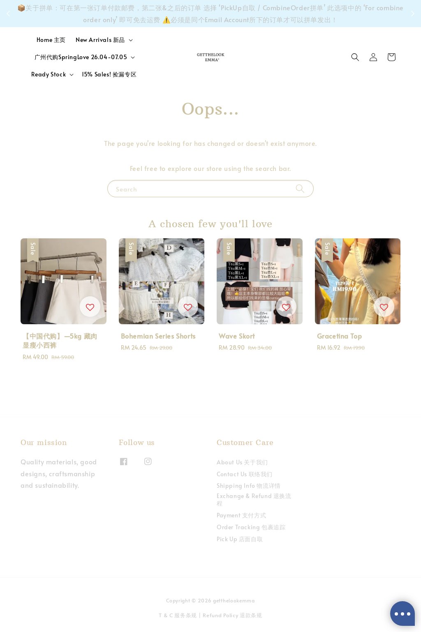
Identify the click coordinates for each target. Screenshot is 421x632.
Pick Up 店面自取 (240, 539)
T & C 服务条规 (178, 615)
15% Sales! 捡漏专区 (109, 74)
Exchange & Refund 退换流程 (254, 499)
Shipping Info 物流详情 (249, 485)
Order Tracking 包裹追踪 (251, 527)
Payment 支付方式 (241, 515)
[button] (355, 57)
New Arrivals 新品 (100, 40)
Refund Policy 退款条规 (232, 615)
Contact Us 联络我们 (245, 474)
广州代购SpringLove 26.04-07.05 (81, 57)
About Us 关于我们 (242, 462)
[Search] (300, 188)
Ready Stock (48, 74)
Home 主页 (51, 40)
